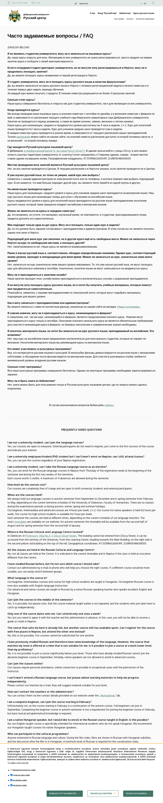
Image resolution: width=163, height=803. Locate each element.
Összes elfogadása (136, 798)
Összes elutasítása (101, 798)
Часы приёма (119, 19)
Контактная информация (145, 19)
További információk (17, 768)
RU (145, 3)
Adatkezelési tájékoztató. (114, 764)
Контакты (130, 19)
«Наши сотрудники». (129, 306)
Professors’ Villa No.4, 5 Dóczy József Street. (51, 535)
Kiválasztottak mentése (62, 798)
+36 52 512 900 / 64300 (19, 3)
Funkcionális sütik (21, 780)
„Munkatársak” (107, 695)
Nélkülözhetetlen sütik (24, 775)
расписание (23, 136)
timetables (20, 521)
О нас (92, 13)
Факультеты (84, 3)
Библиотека (125, 13)
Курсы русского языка (143, 13)
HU (141, 3)
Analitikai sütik (20, 785)
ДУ (76, 3)
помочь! (109, 405)
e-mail (38, 3)
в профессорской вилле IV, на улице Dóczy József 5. (54, 150)
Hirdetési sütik (20, 790)
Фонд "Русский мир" (107, 13)
